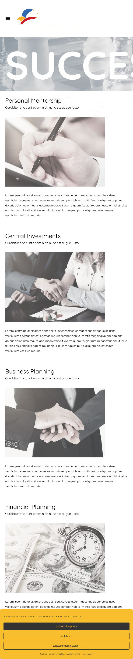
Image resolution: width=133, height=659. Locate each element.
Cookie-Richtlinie (48, 654)
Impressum (87, 654)
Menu (9, 18)
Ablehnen (66, 636)
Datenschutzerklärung (69, 654)
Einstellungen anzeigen (66, 645)
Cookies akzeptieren (66, 626)
